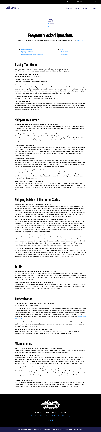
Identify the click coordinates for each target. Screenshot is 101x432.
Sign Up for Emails (86, 2)
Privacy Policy (61, 416)
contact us (80, 41)
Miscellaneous (64, 54)
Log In (94, 2)
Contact (93, 8)
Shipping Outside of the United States (32, 54)
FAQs (78, 2)
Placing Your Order (26, 49)
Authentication (71, 2)
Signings (68, 8)
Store (77, 8)
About (85, 8)
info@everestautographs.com (51, 429)
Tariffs (61, 50)
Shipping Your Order (27, 52)
